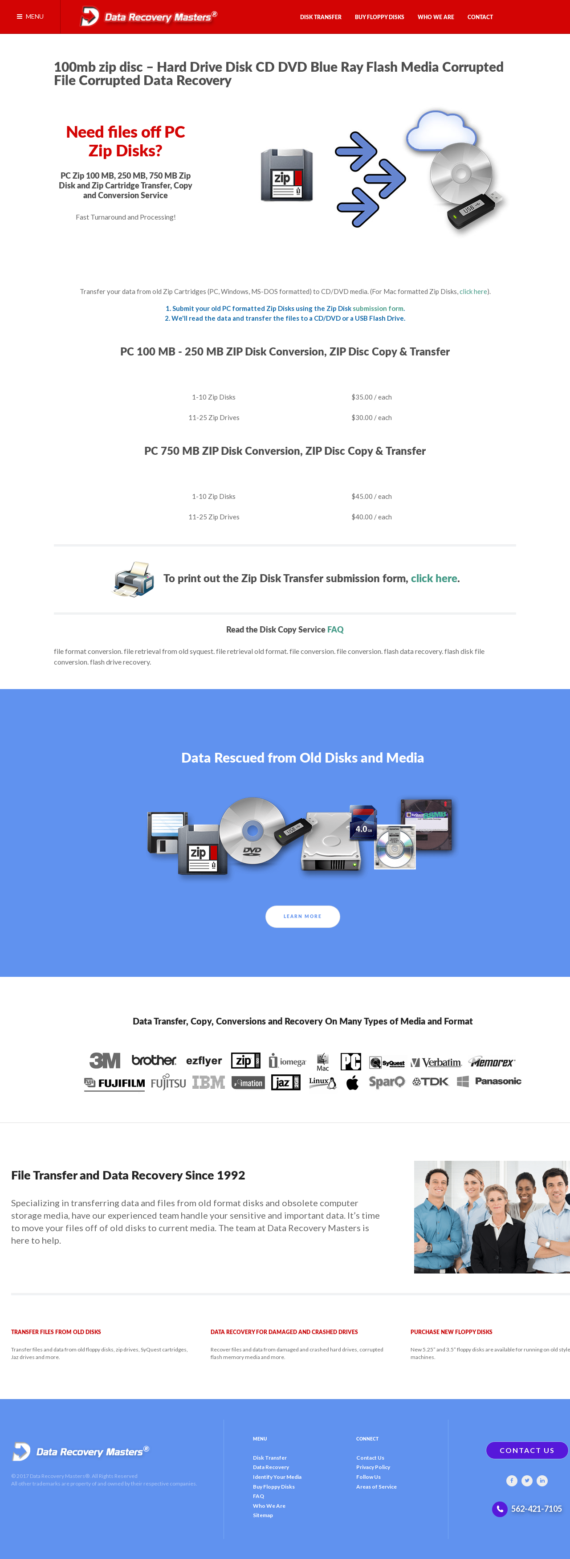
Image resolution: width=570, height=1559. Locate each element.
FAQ (335, 630)
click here (473, 291)
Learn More (303, 916)
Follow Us (368, 1476)
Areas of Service (376, 1486)
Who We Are (269, 1505)
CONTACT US (527, 1450)
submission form (378, 308)
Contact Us (370, 1457)
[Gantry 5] (145, 14)
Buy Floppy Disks (274, 1486)
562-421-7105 (536, 1509)
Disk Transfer (270, 1457)
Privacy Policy (373, 1467)
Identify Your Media (277, 1476)
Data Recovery (271, 1467)
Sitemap (263, 1515)
